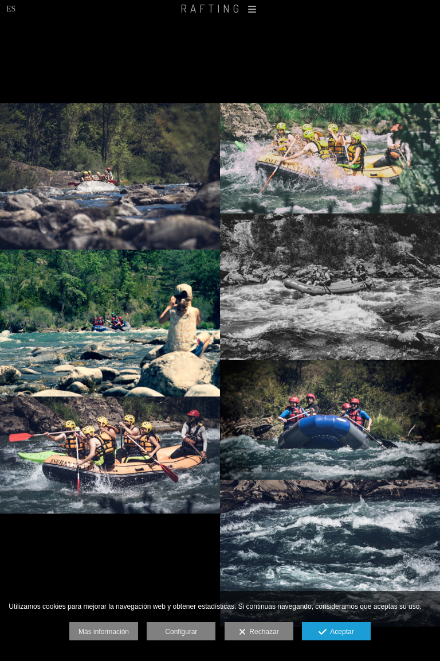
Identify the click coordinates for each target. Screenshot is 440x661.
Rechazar (259, 632)
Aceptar (336, 632)
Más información (103, 632)
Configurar (181, 632)
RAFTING (220, 8)
